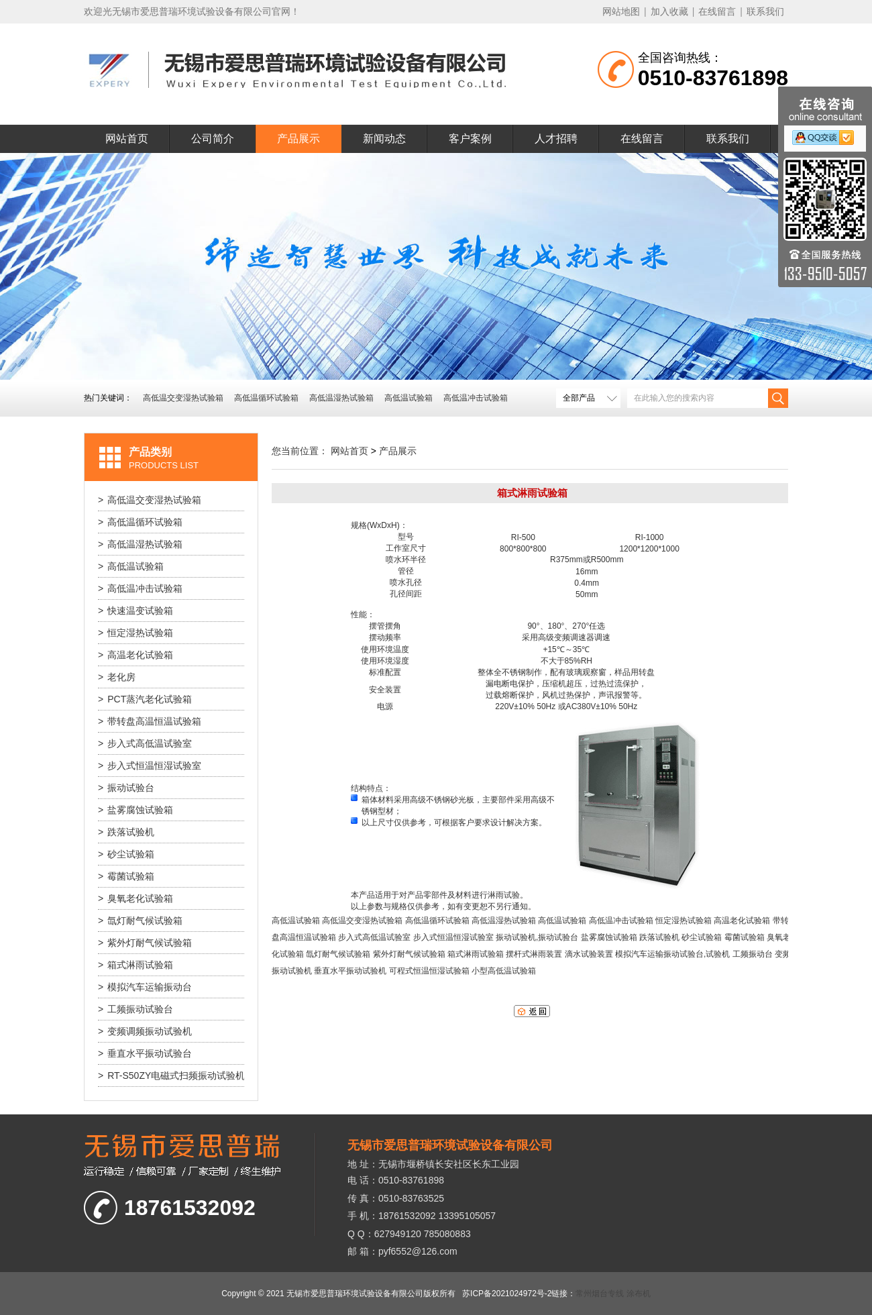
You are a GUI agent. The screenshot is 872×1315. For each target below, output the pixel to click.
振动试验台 (126, 787)
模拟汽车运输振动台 (145, 987)
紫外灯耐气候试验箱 (145, 942)
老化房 (116, 677)
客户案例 (470, 138)
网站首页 (126, 138)
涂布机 (638, 1293)
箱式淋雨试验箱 (135, 964)
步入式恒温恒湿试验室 (149, 765)
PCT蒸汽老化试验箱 (145, 699)
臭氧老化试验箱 (135, 898)
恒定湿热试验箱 (135, 632)
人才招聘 (556, 138)
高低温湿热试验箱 (341, 398)
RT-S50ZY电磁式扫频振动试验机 (171, 1075)
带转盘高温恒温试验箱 (149, 721)
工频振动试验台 (135, 1009)
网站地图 (621, 11)
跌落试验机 (126, 832)
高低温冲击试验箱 (475, 398)
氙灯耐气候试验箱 (140, 920)
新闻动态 (384, 138)
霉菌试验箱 (126, 876)
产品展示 (298, 138)
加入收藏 (669, 11)
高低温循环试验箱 (266, 398)
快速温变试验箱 (135, 610)
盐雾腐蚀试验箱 (135, 809)
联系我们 (765, 11)
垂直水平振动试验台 (145, 1053)
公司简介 (212, 138)
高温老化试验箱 (135, 654)
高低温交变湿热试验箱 (183, 398)
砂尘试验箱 (126, 854)
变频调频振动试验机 (145, 1031)
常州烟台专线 (600, 1293)
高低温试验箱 (408, 398)
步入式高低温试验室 (145, 743)
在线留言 (717, 11)
